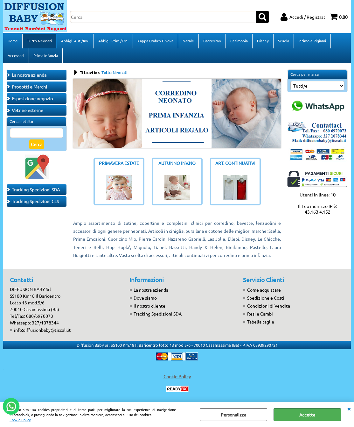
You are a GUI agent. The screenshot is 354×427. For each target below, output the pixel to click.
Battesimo (212, 40)
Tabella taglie (260, 321)
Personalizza (233, 414)
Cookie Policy (20, 419)
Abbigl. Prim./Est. (113, 40)
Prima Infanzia (45, 55)
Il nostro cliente (149, 306)
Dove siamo (145, 298)
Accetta (307, 414)
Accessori (16, 55)
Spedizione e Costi (265, 298)
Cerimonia (239, 40)
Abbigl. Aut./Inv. (75, 40)
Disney (263, 40)
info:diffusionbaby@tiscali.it (42, 330)
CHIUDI (349, 408)
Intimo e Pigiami (312, 40)
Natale (188, 40)
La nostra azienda (151, 290)
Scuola (283, 40)
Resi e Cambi (260, 314)
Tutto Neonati (39, 40)
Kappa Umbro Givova (155, 40)
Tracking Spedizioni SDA (158, 314)
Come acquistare (264, 290)
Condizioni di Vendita (268, 306)
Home (13, 40)
